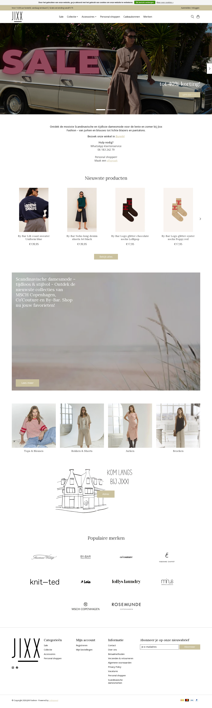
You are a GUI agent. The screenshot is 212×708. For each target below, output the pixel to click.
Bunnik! (120, 136)
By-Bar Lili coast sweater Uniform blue (34, 237)
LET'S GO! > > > (185, 93)
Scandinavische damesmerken (115, 683)
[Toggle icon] (192, 16)
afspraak (112, 160)
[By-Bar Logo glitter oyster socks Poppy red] (178, 210)
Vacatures (113, 673)
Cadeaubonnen (132, 16)
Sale (61, 16)
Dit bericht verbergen (145, 2)
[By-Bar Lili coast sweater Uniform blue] (34, 210)
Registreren (81, 647)
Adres (106, 495)
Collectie (48, 651)
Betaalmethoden (116, 655)
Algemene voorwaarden (119, 664)
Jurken (130, 451)
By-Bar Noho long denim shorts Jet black (82, 237)
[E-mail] (159, 649)
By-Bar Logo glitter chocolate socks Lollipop (130, 237)
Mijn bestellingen (84, 651)
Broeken (178, 451)
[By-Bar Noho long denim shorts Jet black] (82, 210)
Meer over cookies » (164, 2)
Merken (147, 16)
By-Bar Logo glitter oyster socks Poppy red (178, 237)
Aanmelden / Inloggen (190, 8)
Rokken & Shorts (81, 451)
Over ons (112, 651)
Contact (112, 647)
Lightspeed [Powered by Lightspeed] (53, 702)
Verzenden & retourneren (120, 660)
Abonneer (190, 648)
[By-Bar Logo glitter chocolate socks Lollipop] (130, 210)
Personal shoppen (110, 16)
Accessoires (49, 655)
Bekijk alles (106, 257)
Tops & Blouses (33, 451)
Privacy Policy (114, 668)
